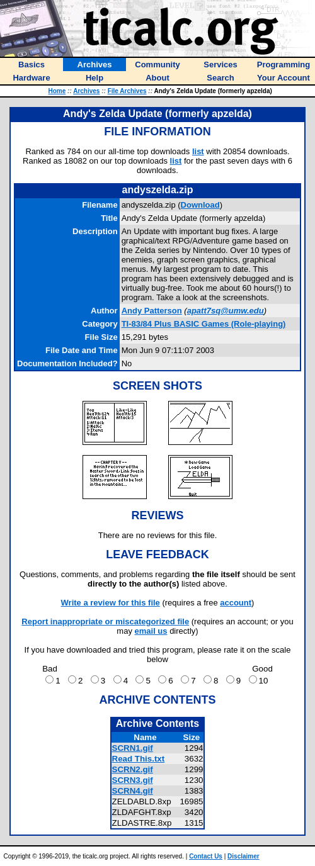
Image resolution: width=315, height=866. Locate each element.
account (235, 602)
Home (57, 90)
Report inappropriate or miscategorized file (105, 621)
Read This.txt (138, 758)
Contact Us (205, 856)
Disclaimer (243, 856)
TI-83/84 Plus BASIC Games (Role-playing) (204, 324)
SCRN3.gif (132, 780)
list (198, 151)
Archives (86, 90)
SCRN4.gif (132, 791)
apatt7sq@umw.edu (225, 310)
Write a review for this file (110, 602)
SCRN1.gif (132, 748)
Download (200, 205)
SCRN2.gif (132, 769)
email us (151, 631)
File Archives (127, 90)
